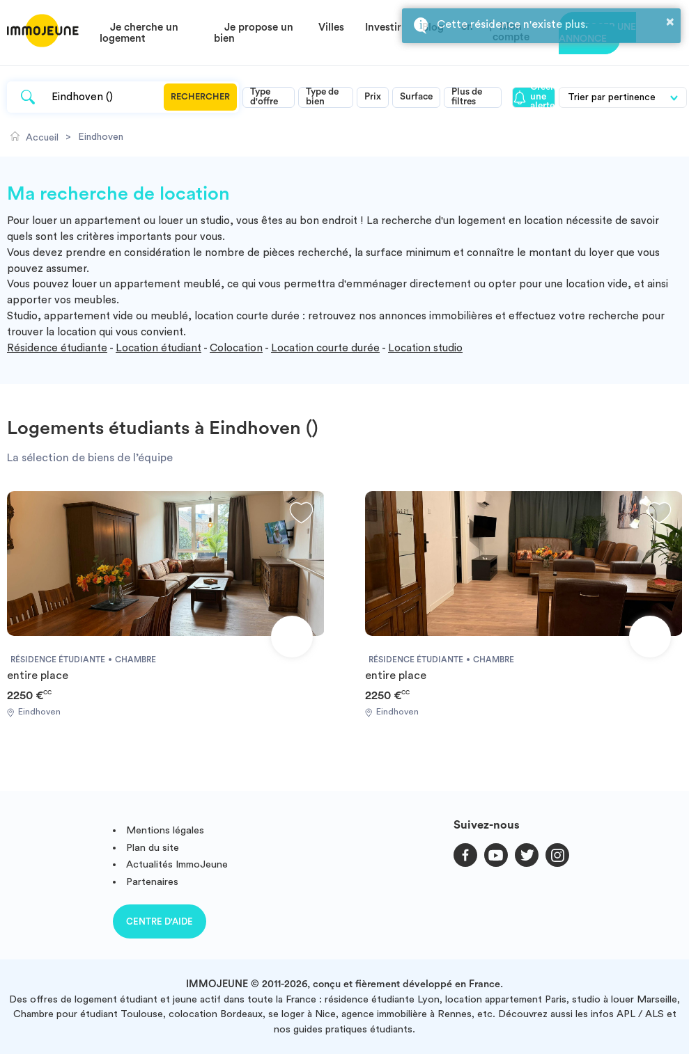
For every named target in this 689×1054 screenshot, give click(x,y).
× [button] (670, 22)
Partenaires (152, 882)
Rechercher (200, 97)
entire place (37, 675)
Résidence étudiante (57, 348)
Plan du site (152, 848)
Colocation (236, 348)
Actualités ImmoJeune (177, 864)
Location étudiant (158, 348)
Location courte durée (325, 348)
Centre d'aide (159, 921)
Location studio (425, 348)
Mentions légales (165, 830)
